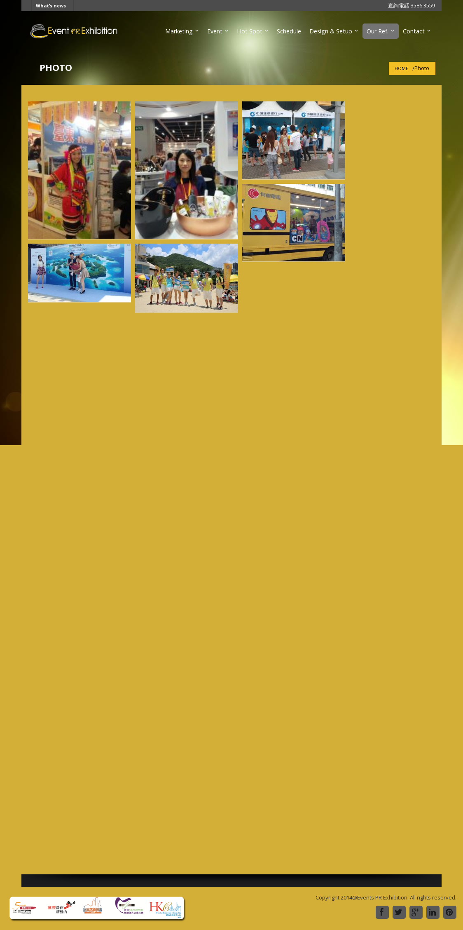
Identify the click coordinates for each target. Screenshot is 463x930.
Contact (414, 31)
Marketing (179, 31)
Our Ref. (377, 31)
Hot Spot (249, 31)
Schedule (289, 31)
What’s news (51, 5)
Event (214, 31)
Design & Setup (330, 31)
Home (401, 68)
